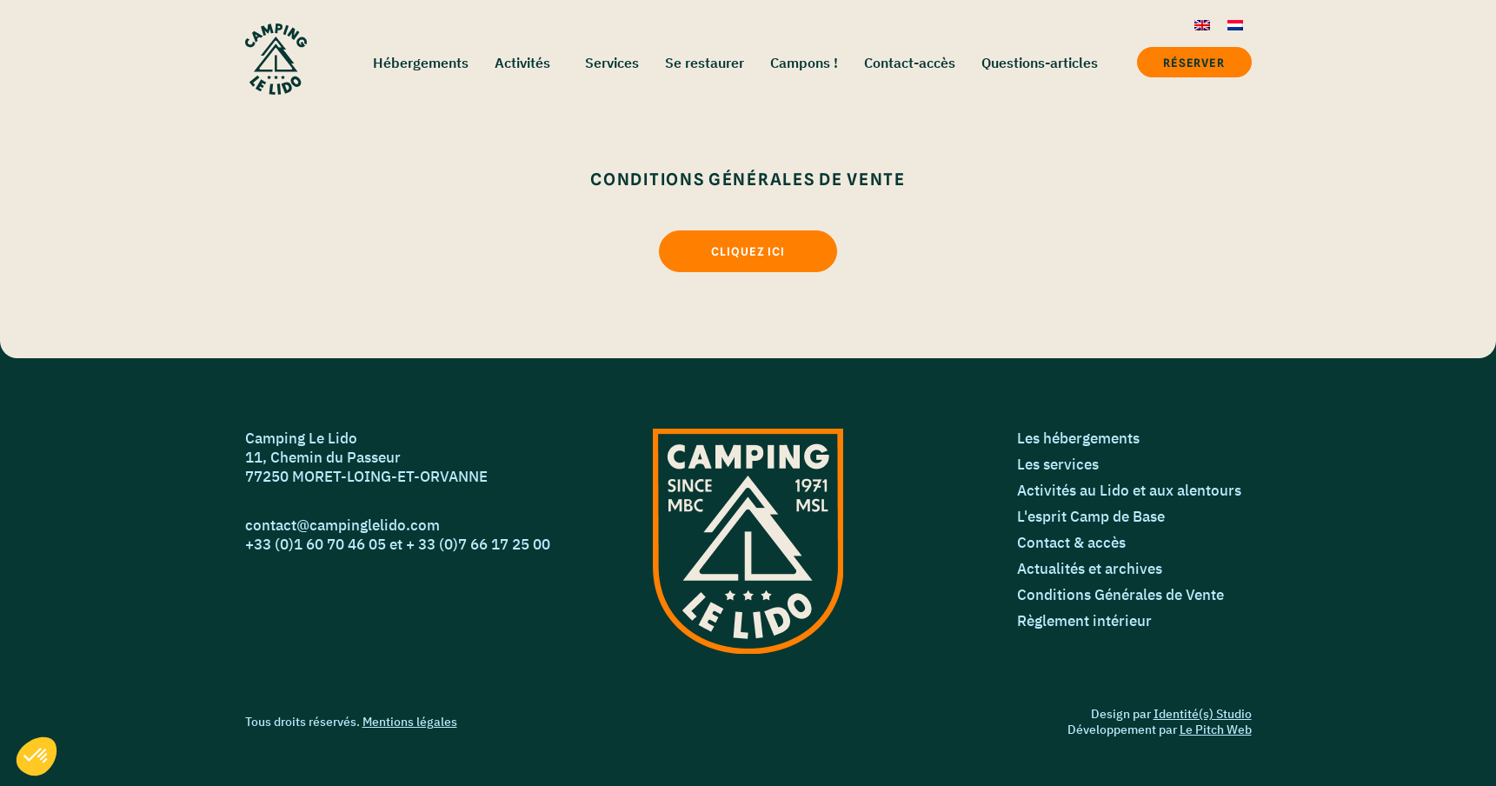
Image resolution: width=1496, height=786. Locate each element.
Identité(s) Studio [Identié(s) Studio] (1203, 714)
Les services (1058, 464)
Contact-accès (909, 62)
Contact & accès (1071, 542)
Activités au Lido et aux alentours (1129, 490)
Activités (522, 62)
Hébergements (421, 62)
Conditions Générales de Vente (1120, 594)
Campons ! (804, 62)
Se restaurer (704, 62)
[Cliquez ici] (748, 251)
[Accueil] (276, 59)
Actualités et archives (1089, 568)
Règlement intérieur (1084, 620)
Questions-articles (1039, 62)
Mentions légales (409, 721)
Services (612, 62)
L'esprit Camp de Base (1091, 516)
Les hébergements (1078, 438)
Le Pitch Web (1216, 729)
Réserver (1193, 63)
